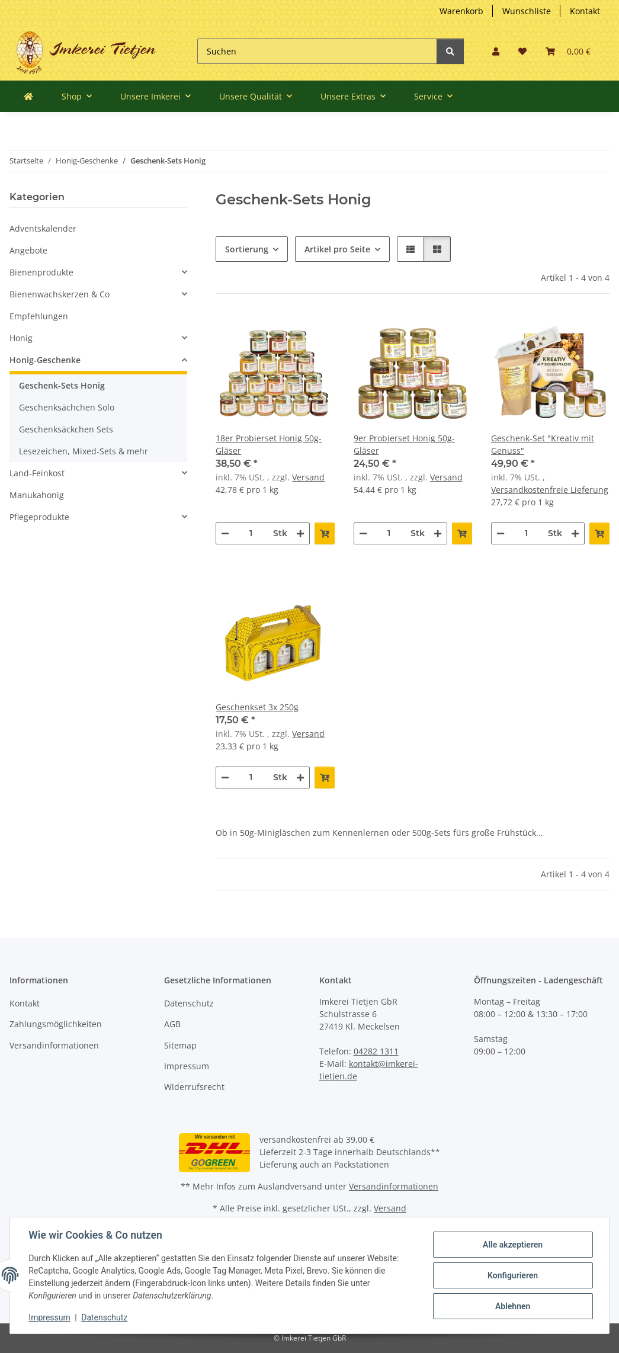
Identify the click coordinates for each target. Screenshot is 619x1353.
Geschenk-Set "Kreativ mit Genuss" (542, 444)
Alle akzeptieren (512, 1244)
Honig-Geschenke (45, 359)
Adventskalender (42, 228)
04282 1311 (376, 1051)
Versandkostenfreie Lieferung (549, 489)
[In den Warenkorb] (325, 533)
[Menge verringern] (225, 533)
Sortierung (246, 249)
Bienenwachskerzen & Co (59, 294)
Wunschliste (526, 11)
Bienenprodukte (41, 272)
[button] (496, 51)
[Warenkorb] (568, 51)
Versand (308, 477)
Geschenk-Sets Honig (62, 385)
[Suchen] (317, 51)
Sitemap (180, 1045)
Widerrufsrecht (194, 1086)
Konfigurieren (512, 1275)
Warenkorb (461, 11)
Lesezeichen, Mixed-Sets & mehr (83, 451)
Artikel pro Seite (337, 249)
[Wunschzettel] (522, 51)
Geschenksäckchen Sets (66, 429)
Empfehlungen (38, 316)
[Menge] (250, 533)
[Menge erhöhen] (300, 533)
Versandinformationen (54, 1045)
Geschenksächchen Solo (66, 407)
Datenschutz (189, 1003)
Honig (21, 338)
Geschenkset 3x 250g (257, 707)
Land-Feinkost (37, 473)
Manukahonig (36, 495)
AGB (172, 1024)
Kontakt (585, 11)
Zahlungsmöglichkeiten (55, 1024)
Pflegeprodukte (39, 516)
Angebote (28, 250)
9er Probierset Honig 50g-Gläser (404, 444)
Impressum (186, 1066)
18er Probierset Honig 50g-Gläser (269, 444)
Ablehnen (512, 1306)
